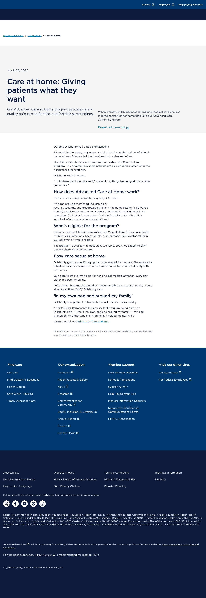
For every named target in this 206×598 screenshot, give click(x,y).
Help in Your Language (17, 486)
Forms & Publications (121, 379)
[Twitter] (6, 503)
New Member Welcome (123, 372)
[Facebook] (15, 503)
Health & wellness (15, 35)
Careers (64, 425)
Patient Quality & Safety (73, 379)
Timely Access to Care (21, 400)
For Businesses (170, 372)
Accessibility (11, 472)
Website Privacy (64, 472)
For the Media (68, 433)
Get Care (12, 372)
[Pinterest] (33, 503)
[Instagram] (42, 503)
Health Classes (16, 386)
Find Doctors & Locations (23, 379)
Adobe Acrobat (45, 555)
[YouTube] (24, 503)
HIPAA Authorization (121, 418)
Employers (167, 4)
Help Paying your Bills (122, 393)
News (63, 386)
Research (65, 393)
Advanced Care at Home (92, 321)
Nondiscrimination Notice (19, 479)
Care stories (36, 35)
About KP (66, 372)
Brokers (148, 4)
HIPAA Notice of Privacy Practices (75, 479)
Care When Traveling (20, 393)
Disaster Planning (115, 486)
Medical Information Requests (127, 400)
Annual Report (69, 418)
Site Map (160, 479)
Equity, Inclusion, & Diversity (77, 411)
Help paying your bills (190, 4)
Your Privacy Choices (67, 486)
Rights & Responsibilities (120, 479)
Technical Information (168, 472)
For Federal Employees (175, 379)
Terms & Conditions (116, 472)
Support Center (118, 386)
